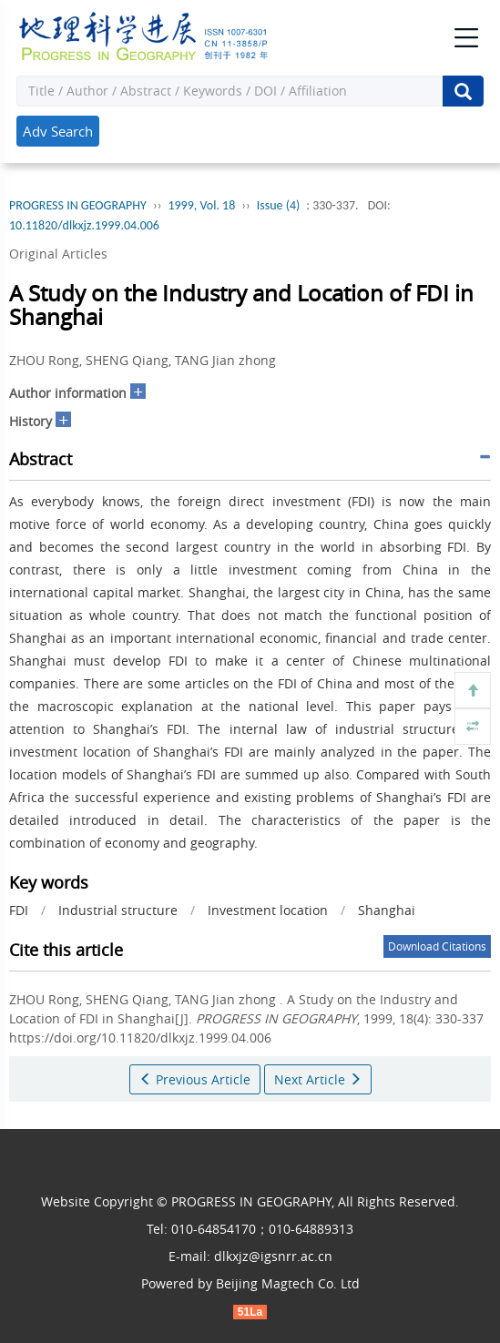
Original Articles (58, 253)
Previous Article (194, 1079)
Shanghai (386, 910)
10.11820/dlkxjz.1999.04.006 (84, 225)
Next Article (318, 1079)
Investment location (268, 910)
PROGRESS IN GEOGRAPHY (78, 205)
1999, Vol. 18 (201, 205)
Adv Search (58, 131)
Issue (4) (279, 205)
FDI (18, 910)
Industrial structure (118, 910)
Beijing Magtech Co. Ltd (288, 1283)
